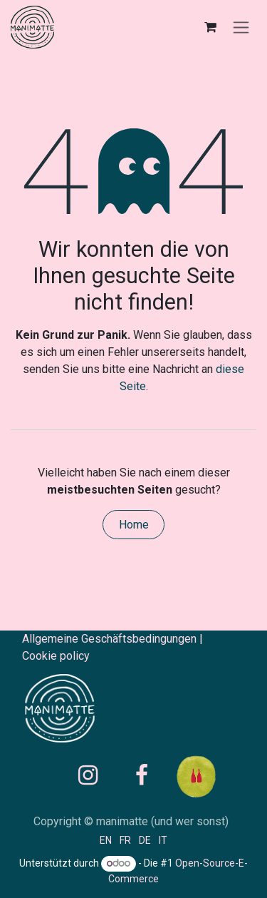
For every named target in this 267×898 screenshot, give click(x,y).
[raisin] (213, 775)
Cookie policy (56, 656)
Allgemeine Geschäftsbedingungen (109, 639)
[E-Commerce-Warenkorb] (210, 27)
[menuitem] (106, 840)
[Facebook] (141, 775)
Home (134, 524)
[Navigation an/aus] (241, 27)
